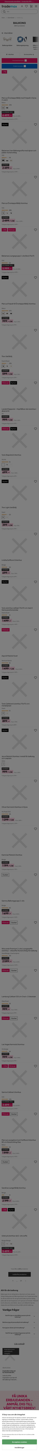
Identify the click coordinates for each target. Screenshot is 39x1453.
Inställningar (19, 1447)
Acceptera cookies (19, 1442)
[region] (19, 1431)
